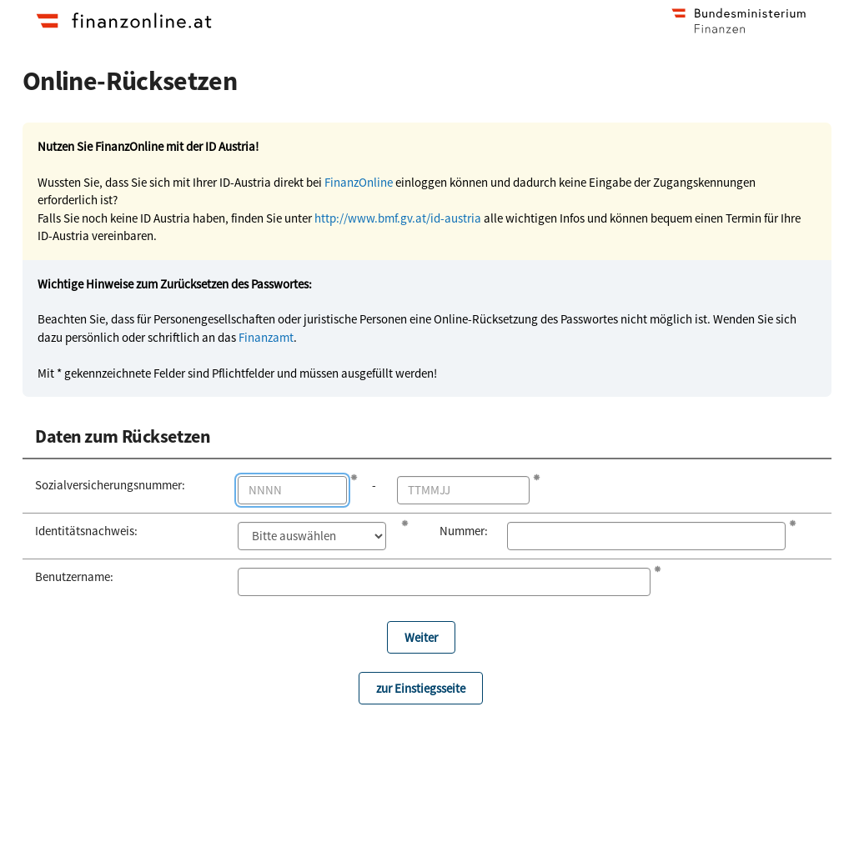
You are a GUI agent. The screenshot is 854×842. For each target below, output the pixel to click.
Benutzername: (74, 576)
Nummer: (461, 531)
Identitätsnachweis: (86, 531)
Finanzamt (266, 337)
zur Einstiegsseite (420, 688)
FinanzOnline (358, 182)
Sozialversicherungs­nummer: (110, 485)
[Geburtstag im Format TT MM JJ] (463, 490)
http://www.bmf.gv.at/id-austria (397, 218)
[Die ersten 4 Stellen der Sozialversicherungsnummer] (293, 490)
